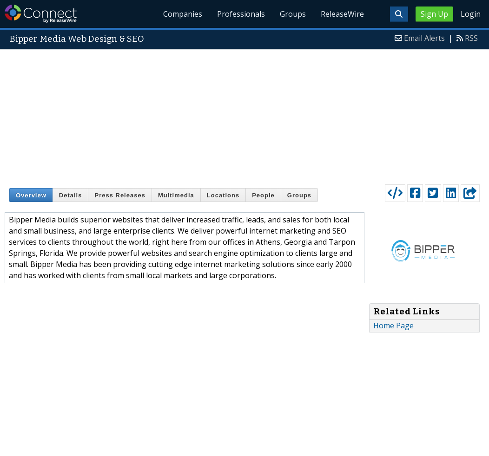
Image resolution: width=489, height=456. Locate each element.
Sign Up (434, 14)
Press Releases (119, 195)
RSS (471, 38)
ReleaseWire (342, 14)
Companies (182, 14)
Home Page (393, 325)
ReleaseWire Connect (41, 14)
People (263, 195)
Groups (293, 14)
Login (471, 14)
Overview (31, 195)
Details (70, 195)
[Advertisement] (244, 115)
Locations (223, 195)
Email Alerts (424, 38)
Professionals (241, 14)
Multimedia (176, 195)
